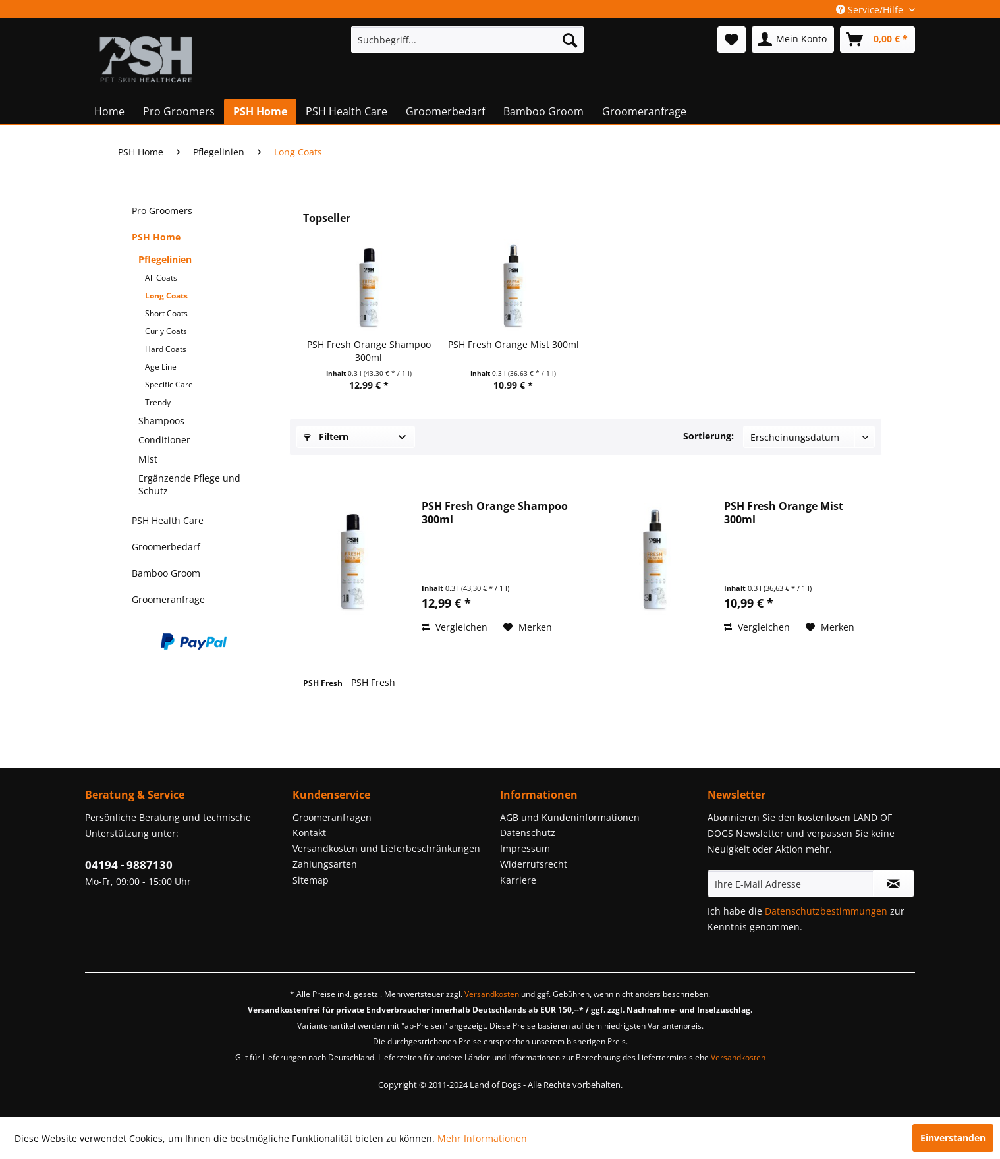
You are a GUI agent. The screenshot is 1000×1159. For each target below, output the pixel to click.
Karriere (518, 880)
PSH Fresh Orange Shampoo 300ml (369, 351)
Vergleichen (454, 627)
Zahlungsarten (324, 864)
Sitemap (310, 880)
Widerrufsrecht (533, 864)
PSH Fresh (324, 683)
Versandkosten (491, 994)
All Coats (161, 277)
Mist (147, 459)
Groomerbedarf (166, 546)
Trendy (158, 402)
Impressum (525, 848)
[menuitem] (467, 39)
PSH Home (156, 237)
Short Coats (166, 313)
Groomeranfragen (332, 817)
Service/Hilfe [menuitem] (871, 9)
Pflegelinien (165, 259)
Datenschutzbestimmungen (826, 911)
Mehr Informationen (482, 1138)
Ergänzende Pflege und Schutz (189, 484)
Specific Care (169, 384)
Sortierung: (708, 436)
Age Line (161, 366)
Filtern (326, 436)
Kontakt (309, 832)
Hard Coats (165, 348)
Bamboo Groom (166, 573)
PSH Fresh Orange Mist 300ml (513, 344)
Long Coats (166, 295)
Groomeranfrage (168, 599)
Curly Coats (166, 331)
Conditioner (164, 440)
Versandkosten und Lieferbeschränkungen (386, 848)
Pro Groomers (162, 210)
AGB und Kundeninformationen (570, 817)
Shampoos (161, 420)
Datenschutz (527, 832)
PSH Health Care (168, 520)
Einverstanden (953, 1137)
